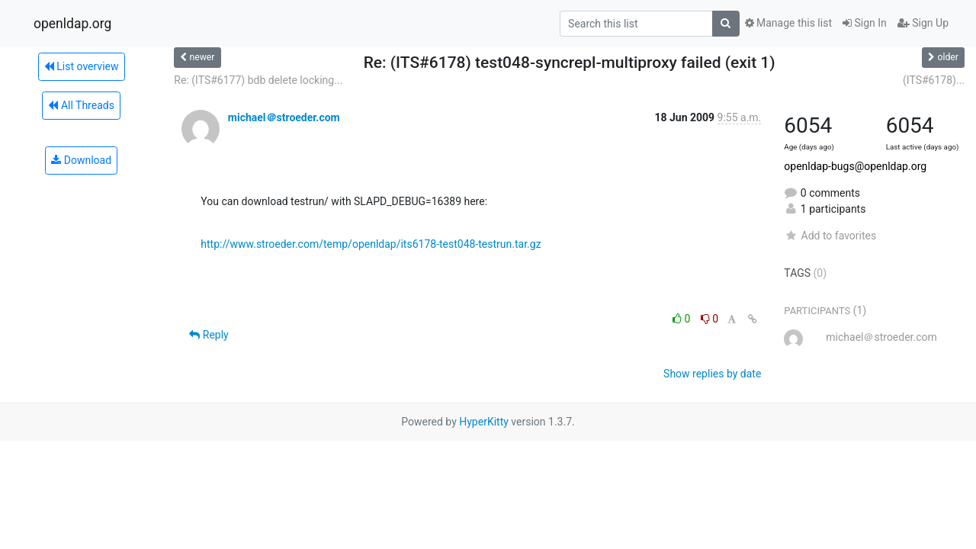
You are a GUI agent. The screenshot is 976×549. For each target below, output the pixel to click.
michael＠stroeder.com (284, 117)
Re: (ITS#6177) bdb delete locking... (258, 80)
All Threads (81, 105)
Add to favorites (830, 236)
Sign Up (923, 23)
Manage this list (788, 23)
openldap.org (72, 23)
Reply (208, 335)
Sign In (865, 23)
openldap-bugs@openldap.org (855, 166)
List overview (81, 66)
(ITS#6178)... (934, 80)
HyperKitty (484, 422)
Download (81, 160)
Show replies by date (712, 374)
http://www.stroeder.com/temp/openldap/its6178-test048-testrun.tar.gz (371, 244)
